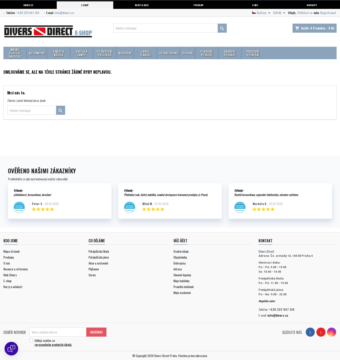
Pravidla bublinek (183, 286)
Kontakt (266, 240)
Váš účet (180, 240)
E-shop (85, 5)
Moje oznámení (182, 292)
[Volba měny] (279, 13)
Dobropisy (179, 263)
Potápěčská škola (99, 251)
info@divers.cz (64, 12)
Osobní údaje (181, 251)
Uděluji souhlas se (67, 342)
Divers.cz (28, 5)
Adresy (177, 269)
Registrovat (328, 12)
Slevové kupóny (182, 274)
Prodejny (198, 5)
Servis (92, 274)
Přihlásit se (305, 12)
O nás (255, 5)
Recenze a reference (15, 269)
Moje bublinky (181, 280)
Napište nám (267, 301)
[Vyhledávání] (170, 28)
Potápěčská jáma (99, 257)
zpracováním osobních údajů (52, 344)
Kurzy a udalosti (12, 286)
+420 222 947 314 (27, 12)
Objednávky (180, 257)
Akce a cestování (98, 263)
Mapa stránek (11, 251)
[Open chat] (11, 348)
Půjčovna (94, 269)
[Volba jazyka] (261, 13)
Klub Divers (10, 274)
